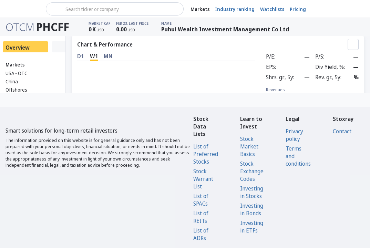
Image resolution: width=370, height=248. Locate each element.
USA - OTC (17, 73)
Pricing (298, 9)
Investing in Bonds (251, 209)
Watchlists (272, 9)
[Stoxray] (22, 9)
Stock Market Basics (249, 146)
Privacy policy (294, 135)
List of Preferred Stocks (205, 154)
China (12, 81)
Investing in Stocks (251, 192)
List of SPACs (200, 199)
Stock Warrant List (203, 178)
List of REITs (200, 217)
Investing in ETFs (251, 226)
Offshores (16, 89)
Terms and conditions (298, 156)
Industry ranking (235, 9)
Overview (18, 47)
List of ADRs (200, 234)
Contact (342, 131)
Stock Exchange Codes (252, 171)
